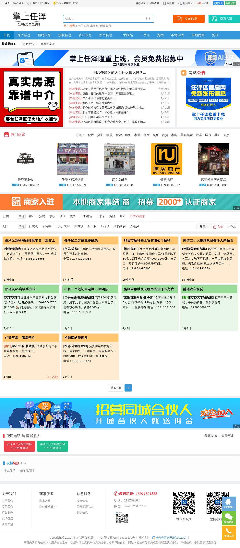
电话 (80, 25)
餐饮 (119, 135)
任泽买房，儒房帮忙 (20, 337)
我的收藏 (154, 3)
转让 (63, 216)
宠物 (160, 35)
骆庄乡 (92, 226)
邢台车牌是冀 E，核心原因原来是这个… (100, 112)
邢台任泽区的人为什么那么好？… (119, 73)
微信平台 (188, 3)
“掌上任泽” (78, 537)
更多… (228, 135)
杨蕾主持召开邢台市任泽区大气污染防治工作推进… (107, 88)
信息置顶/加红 (85, 506)
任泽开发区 (62, 226)
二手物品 (126, 35)
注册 (199, 3)
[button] (29, 123)
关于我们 (7, 500)
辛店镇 (46, 226)
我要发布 (210, 435)
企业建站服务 (47, 506)
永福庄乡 (120, 226)
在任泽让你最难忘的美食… (92, 98)
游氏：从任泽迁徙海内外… (92, 102)
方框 (220, 226)
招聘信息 (44, 35)
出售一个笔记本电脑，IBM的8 (86, 289)
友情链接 (7, 518)
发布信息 (139, 216)
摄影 (100, 135)
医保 (208, 135)
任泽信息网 (27, 470)
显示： (203, 226)
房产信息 (24, 35)
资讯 (215, 35)
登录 (205, 3)
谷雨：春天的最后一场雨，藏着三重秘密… (102, 93)
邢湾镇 (105, 226)
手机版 (168, 3)
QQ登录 (218, 3)
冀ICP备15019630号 (122, 537)
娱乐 (156, 135)
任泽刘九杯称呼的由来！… (92, 117)
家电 (174, 135)
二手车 (145, 35)
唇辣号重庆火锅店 (213, 179)
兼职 (102, 25)
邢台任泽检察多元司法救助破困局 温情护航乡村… (106, 107)
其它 (217, 135)
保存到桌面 (48, 43)
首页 (7, 35)
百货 (165, 135)
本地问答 (177, 35)
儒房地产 (166, 179)
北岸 (87, 25)
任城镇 (33, 226)
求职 (52, 216)
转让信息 (85, 35)
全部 (22, 216)
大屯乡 (134, 226)
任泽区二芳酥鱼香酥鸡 (81, 240)
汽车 (199, 135)
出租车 (94, 25)
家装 (137, 135)
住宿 (146, 135)
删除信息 (82, 512)
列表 (233, 226)
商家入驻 (44, 500)
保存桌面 (140, 3)
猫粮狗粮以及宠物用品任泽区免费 (149, 289)
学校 (109, 135)
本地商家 (198, 35)
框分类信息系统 (169, 537)
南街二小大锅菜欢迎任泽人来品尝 (208, 240)
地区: (6, 226)
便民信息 (106, 35)
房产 (32, 216)
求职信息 (65, 35)
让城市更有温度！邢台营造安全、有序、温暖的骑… (107, 121)
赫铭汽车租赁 (193, 289)
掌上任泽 (9, 470)
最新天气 (28, 43)
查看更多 (228, 435)
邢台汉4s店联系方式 (20, 289)
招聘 (42, 216)
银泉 (108, 25)
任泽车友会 (25, 179)
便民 (91, 135)
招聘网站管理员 (76, 337)
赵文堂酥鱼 (119, 179)
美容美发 (186, 135)
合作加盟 (7, 524)
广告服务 (7, 512)
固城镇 (78, 226)
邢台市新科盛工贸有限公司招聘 (147, 240)
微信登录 (230, 3)
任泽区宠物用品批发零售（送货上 (30, 240)
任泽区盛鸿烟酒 (73, 179)
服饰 (128, 135)
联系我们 (7, 506)
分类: (6, 216)
